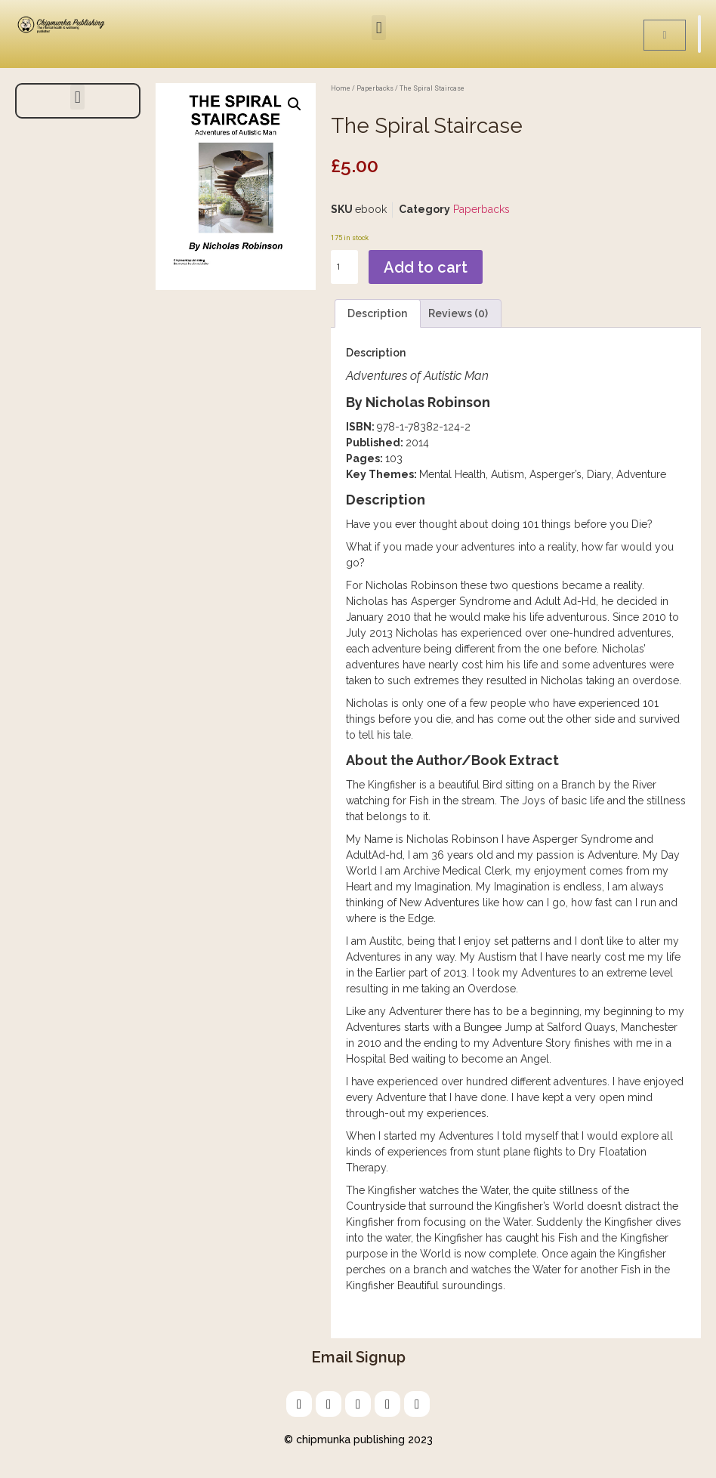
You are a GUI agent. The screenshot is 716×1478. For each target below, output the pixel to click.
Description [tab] (377, 313)
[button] (379, 27)
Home (340, 88)
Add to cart (426, 267)
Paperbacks (374, 88)
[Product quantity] (344, 267)
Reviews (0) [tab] (458, 313)
